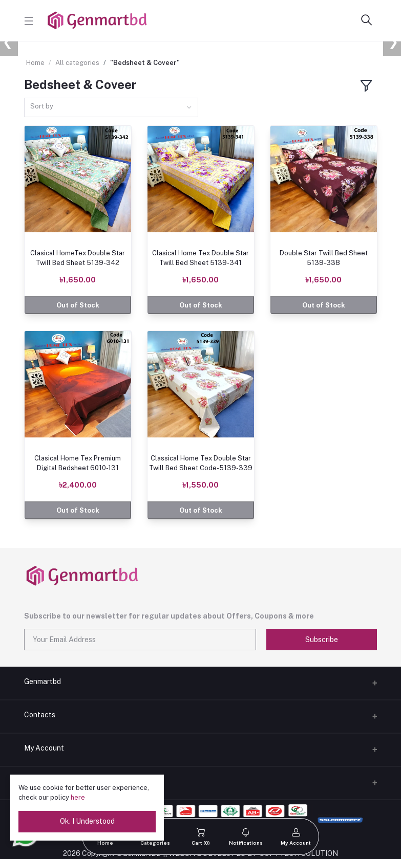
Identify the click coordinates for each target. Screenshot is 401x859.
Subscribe (321, 639)
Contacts (39, 715)
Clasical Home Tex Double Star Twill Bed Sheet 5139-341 (200, 257)
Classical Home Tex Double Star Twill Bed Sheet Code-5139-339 (200, 462)
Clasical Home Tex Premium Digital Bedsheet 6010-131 (77, 462)
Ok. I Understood (87, 821)
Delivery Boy (44, 781)
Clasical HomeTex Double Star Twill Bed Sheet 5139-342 (77, 257)
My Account (44, 748)
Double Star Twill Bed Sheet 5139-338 (324, 257)
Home (35, 63)
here (78, 797)
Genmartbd (42, 681)
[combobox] (111, 108)
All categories (77, 63)
